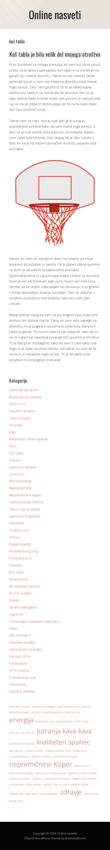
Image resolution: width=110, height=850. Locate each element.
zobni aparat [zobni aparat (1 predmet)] (91, 793)
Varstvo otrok (19, 656)
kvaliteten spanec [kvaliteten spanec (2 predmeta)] (63, 742)
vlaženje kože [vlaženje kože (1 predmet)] (16, 793)
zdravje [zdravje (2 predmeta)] (71, 792)
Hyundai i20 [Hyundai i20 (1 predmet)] (28, 732)
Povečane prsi (20, 558)
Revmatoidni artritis (24, 586)
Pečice (14, 537)
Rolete (14, 600)
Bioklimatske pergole (25, 397)
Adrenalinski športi (23, 389)
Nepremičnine (20, 488)
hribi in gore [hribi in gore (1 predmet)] (82, 721)
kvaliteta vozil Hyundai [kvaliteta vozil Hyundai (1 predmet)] (22, 743)
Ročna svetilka (20, 593)
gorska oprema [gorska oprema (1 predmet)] (65, 721)
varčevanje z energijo (25, 649)
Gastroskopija (20, 418)
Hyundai (15, 425)
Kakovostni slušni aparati (28, 439)
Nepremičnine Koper (25, 495)
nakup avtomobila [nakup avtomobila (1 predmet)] (19, 756)
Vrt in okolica (19, 670)
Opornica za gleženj (24, 516)
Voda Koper (18, 663)
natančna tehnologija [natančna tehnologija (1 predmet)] (66, 756)
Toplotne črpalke (22, 642)
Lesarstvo (17, 474)
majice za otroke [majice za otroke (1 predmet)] (34, 750)
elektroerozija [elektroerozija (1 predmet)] (72, 712)
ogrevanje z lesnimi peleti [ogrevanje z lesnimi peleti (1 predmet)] (83, 773)
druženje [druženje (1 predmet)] (36, 712)
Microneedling (20, 481)
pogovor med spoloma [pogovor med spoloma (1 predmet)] (85, 778)
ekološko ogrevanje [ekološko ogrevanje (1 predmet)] (53, 712)
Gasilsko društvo (22, 410)
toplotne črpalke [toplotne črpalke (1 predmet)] (80, 784)
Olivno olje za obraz (24, 509)
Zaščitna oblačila (22, 691)
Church (29, 838)
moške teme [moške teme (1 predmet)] (79, 750)
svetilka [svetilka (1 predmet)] (47, 784)
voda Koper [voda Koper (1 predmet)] (31, 793)
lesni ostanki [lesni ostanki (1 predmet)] (16, 750)
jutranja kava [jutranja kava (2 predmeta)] (56, 731)
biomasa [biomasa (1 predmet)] (86, 706)
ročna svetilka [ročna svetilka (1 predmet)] (33, 784)
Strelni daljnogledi (23, 607)
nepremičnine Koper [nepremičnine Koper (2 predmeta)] (40, 764)
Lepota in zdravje (22, 467)
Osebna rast (19, 530)
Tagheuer (16, 614)
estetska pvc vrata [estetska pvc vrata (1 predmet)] (45, 721)
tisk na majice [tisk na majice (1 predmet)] (61, 784)
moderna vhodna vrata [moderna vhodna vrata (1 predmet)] (58, 750)
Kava (12, 446)
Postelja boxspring (23, 551)
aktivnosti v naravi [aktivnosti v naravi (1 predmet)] (19, 706)
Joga (12, 432)
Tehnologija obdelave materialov (34, 621)
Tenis (13, 628)
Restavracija (18, 579)
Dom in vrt (17, 404)
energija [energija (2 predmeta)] (21, 719)
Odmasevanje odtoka (26, 502)
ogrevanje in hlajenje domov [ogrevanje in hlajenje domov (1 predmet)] (51, 773)
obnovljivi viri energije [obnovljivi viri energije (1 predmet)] (21, 773)
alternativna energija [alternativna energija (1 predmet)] (43, 706)
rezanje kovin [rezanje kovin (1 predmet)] (16, 784)
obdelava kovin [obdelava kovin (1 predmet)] (82, 765)
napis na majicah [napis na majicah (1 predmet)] (41, 756)
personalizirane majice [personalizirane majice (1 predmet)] (58, 778)
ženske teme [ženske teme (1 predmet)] (16, 801)
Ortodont (16, 523)
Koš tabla (16, 453)
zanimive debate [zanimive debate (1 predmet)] (48, 793)
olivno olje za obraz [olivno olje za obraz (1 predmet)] (19, 778)
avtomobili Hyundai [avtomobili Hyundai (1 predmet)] (68, 706)
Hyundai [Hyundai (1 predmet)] (14, 732)
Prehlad (15, 565)
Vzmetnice (17, 684)
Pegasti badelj (20, 544)
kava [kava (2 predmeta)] (85, 731)
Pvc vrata (16, 572)
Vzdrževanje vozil (22, 677)
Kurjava (15, 460)
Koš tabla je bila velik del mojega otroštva (54, 54)
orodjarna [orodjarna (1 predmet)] (38, 778)
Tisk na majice (20, 635)
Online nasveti (55, 14)
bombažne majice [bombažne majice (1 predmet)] (19, 712)
